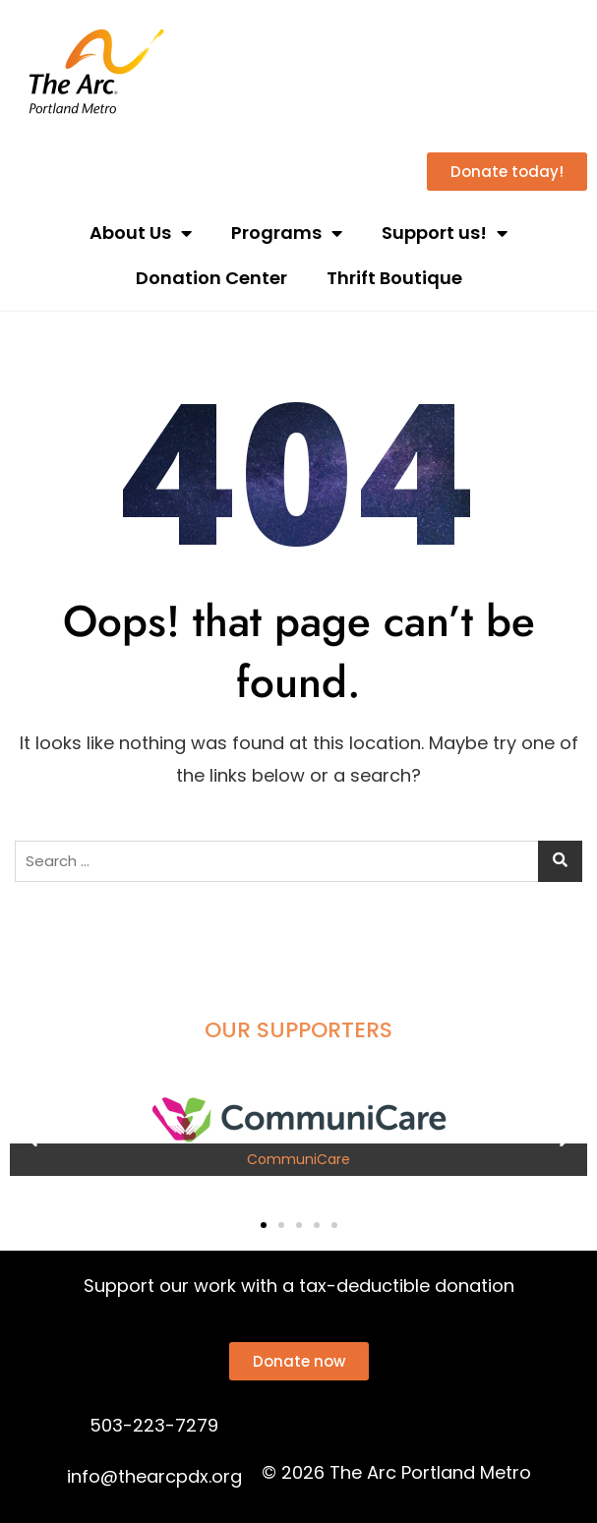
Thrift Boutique (394, 277)
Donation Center (211, 277)
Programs (286, 233)
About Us (141, 233)
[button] (32, 1136)
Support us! (444, 233)
